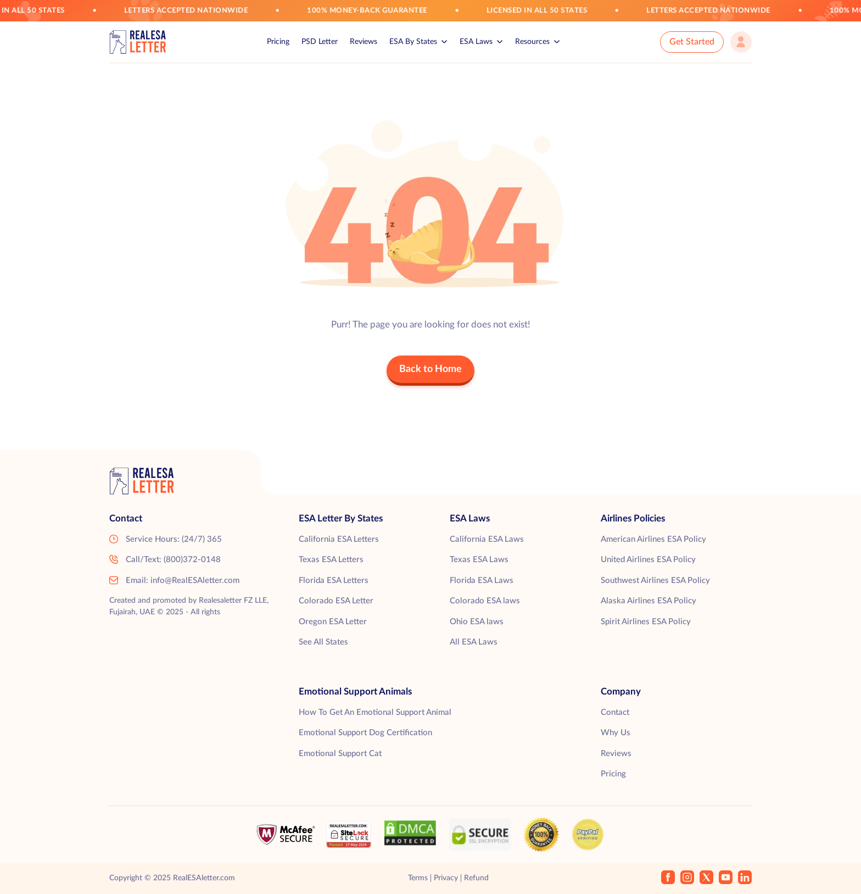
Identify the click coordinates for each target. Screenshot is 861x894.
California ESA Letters (339, 539)
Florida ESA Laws (481, 580)
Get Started (691, 41)
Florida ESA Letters (333, 580)
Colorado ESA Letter (336, 601)
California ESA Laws (487, 539)
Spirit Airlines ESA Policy (646, 622)
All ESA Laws (473, 642)
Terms (418, 878)
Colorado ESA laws (485, 601)
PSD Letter (319, 42)
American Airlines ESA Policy (653, 539)
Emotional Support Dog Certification (365, 733)
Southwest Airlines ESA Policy (655, 580)
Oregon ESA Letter (333, 622)
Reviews (363, 42)
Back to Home (430, 369)
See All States (323, 642)
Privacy (446, 878)
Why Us (615, 733)
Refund (476, 878)
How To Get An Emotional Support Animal (375, 712)
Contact (615, 712)
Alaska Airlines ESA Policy (648, 601)
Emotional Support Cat (340, 753)
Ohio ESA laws (477, 622)
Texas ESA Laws (479, 560)
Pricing (278, 42)
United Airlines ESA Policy (648, 560)
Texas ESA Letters (331, 560)
